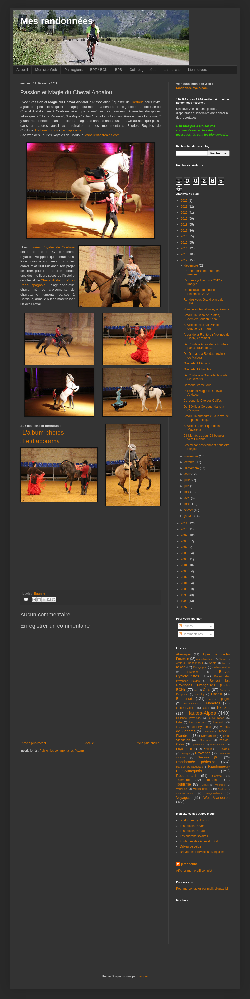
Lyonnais (181, 727)
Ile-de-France (216, 717)
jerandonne (189, 864)
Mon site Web (46, 70)
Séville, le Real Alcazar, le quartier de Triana (201, 326)
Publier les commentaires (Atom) (62, 750)
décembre (191, 265)
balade (180, 667)
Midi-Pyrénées (201, 727)
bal (224, 663)
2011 (185, 523)
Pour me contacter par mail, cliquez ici (202, 888)
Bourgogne (200, 667)
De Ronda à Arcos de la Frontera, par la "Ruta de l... (206, 346)
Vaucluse (181, 788)
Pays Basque (217, 744)
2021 (185, 206)
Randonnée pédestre (195, 762)
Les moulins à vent (192, 826)
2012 (185, 260)
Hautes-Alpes (201, 713)
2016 (185, 236)
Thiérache (183, 780)
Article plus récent (34, 743)
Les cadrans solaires (194, 836)
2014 (185, 248)
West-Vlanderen (216, 797)
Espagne (39, 593)
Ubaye (205, 784)
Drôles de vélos (190, 846)
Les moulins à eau (192, 831)
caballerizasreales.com (102, 135)
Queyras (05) (208, 757)
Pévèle (207, 749)
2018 (185, 224)
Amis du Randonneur (189, 662)
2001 (185, 583)
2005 (185, 559)
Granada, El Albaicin (197, 363)
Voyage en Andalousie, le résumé (206, 309)
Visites (222, 789)
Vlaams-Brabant (185, 793)
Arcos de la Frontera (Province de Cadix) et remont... (206, 336)
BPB (118, 70)
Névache (209, 731)
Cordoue (138, 102)
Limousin (218, 722)
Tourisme (183, 784)
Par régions (73, 70)
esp (208, 699)
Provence (203, 753)
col (195, 690)
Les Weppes (197, 722)
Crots (223, 690)
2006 (185, 553)
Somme (217, 775)
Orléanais (205, 740)
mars (188, 504)
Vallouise (220, 784)
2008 (185, 541)
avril (187, 498)
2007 (185, 547)
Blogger (143, 976)
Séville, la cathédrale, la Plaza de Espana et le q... (206, 418)
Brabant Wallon (221, 667)
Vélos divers (201, 789)
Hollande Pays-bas (188, 717)
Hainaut (223, 707)
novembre (191, 456)
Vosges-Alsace (214, 793)
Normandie (208, 736)
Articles (186, 626)
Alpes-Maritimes (205, 658)
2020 (185, 212)
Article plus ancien (147, 743)
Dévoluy (199, 694)
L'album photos (46, 130)
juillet (188, 480)
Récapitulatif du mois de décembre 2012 (200, 291)
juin (187, 486)
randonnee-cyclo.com (194, 820)
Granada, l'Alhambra (198, 369)
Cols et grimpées (143, 70)
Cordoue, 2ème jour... (198, 385)
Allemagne (183, 654)
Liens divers (197, 70)
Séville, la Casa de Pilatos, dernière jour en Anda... (202, 317)
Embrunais (185, 699)
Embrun (216, 694)
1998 (185, 601)
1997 (185, 607)
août (187, 474)
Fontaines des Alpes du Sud (199, 841)
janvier (189, 516)
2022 (185, 201)
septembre (192, 468)
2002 (185, 577)
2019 (185, 218)
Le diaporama (71, 130)
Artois (212, 662)
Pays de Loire (185, 749)
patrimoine (199, 744)
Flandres (213, 703)
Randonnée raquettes (189, 766)
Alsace (222, 658)
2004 (185, 565)
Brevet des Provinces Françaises (202, 852)
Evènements (191, 703)
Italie (179, 722)
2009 (185, 535)
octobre (189, 462)
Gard (206, 707)
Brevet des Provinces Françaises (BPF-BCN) (203, 685)
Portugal (185, 753)
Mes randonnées (56, 21)
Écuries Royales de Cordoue (52, 247)
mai (187, 492)
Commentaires (191, 634)
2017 (185, 230)
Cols (206, 690)
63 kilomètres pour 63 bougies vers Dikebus (204, 437)
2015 (185, 242)
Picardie (225, 748)
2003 (185, 571)
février (189, 510)
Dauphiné (182, 694)
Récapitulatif (186, 776)
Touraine (212, 780)
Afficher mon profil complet (194, 870)
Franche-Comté (185, 707)
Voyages (183, 797)
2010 (185, 529)
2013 (185, 254)
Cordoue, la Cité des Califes (203, 400)
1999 (185, 595)
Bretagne (193, 671)
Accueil (22, 70)
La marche (172, 70)
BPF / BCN (98, 70)
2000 (185, 589)
